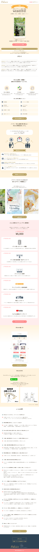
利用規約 (22, 545)
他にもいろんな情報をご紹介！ (19, 50)
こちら (21, 386)
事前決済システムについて (19, 174)
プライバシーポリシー (24, 547)
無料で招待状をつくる (21, 2)
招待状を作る (19, 217)
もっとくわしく (19, 365)
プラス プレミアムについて (19, 321)
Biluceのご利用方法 (19, 48)
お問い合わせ (19, 538)
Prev (16, 28)
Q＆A (19, 531)
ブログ (22, 544)
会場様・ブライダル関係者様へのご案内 (19, 541)
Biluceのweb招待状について (19, 118)
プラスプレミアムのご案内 (19, 44)
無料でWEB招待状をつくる (19, 550)
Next (23, 28)
